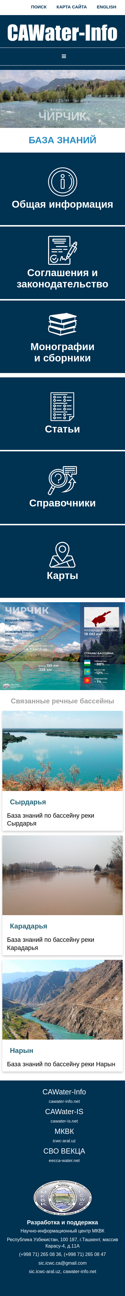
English (106, 6)
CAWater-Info (64, 1096)
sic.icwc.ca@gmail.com (62, 1263)
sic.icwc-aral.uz (44, 1271)
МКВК (64, 1135)
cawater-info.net (79, 1271)
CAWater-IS (64, 1115)
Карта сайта (72, 6)
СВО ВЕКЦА (64, 1155)
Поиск (39, 6)
